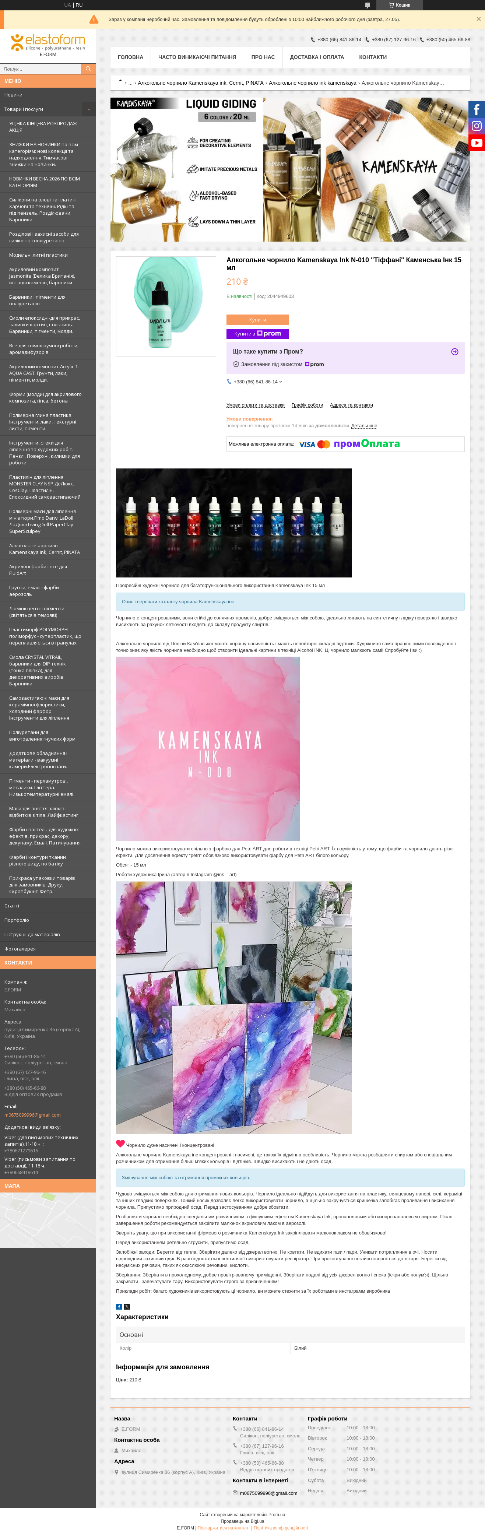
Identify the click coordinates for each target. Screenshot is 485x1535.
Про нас (263, 57)
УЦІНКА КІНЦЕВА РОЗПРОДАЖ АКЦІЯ (43, 126)
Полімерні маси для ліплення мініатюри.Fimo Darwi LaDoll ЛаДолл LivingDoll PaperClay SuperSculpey (42, 521)
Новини (13, 94)
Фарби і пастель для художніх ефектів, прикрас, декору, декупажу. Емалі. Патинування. (45, 836)
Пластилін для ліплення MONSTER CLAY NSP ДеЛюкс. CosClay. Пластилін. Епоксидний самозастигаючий (45, 487)
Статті (11, 905)
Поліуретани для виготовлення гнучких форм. (43, 735)
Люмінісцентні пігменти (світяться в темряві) (36, 611)
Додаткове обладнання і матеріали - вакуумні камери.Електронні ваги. (38, 760)
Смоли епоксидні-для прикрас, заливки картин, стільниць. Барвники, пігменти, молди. (44, 324)
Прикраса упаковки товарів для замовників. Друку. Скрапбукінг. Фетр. (42, 885)
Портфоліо (16, 920)
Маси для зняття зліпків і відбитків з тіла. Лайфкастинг (43, 811)
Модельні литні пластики (38, 255)
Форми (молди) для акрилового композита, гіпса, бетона (45, 397)
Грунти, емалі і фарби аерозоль (34, 590)
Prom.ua (276, 1514)
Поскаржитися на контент (224, 1528)
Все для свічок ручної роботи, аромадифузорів (43, 348)
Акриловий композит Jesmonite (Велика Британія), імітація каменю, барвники (42, 276)
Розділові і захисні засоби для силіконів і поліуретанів (44, 237)
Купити (257, 319)
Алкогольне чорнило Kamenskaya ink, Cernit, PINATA (44, 548)
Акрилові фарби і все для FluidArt (38, 569)
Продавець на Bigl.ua (242, 1521)
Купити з (258, 333)
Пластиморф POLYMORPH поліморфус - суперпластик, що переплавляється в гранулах (45, 636)
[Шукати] (88, 68)
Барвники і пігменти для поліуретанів (37, 300)
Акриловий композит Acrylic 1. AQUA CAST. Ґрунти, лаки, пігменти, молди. (44, 373)
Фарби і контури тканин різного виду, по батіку (37, 860)
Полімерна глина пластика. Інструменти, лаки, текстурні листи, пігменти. (42, 422)
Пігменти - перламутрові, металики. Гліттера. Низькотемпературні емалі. (41, 787)
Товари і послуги (23, 109)
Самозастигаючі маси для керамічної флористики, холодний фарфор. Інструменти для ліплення (39, 708)
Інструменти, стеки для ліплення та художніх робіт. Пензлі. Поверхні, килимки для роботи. (44, 452)
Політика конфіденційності (281, 1528)
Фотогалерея (20, 948)
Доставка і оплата (317, 57)
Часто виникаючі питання (197, 57)
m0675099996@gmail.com (32, 1114)
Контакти (373, 57)
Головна (130, 57)
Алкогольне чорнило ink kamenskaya (312, 83)
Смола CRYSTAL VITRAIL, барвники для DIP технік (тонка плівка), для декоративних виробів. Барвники (37, 670)
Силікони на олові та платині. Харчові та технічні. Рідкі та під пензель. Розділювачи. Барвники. (43, 209)
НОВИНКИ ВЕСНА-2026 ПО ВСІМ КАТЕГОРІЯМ (44, 182)
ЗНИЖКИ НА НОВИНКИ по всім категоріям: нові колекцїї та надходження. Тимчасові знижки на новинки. (43, 154)
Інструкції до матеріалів (32, 934)
